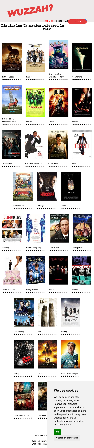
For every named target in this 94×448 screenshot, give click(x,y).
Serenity (64, 331)
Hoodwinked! (18, 205)
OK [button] (57, 432)
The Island (42, 415)
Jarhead (64, 205)
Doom (51, 121)
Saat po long (19, 331)
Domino (29, 121)
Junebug (5, 247)
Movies (49, 20)
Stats (59, 20)
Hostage (40, 205)
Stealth (40, 373)
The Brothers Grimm (21, 415)
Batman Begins (8, 77)
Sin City (16, 373)
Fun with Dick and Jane (34, 163)
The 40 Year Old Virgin (69, 373)
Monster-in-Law (9, 289)
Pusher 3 (52, 289)
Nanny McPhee (32, 289)
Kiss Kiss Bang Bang (33, 247)
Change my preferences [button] (67, 438)
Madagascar (77, 247)
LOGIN (77, 21)
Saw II (40, 331)
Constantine (77, 77)
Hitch (74, 163)
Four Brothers (7, 163)
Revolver (75, 289)
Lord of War (54, 247)
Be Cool (29, 77)
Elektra (75, 121)
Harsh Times (53, 163)
